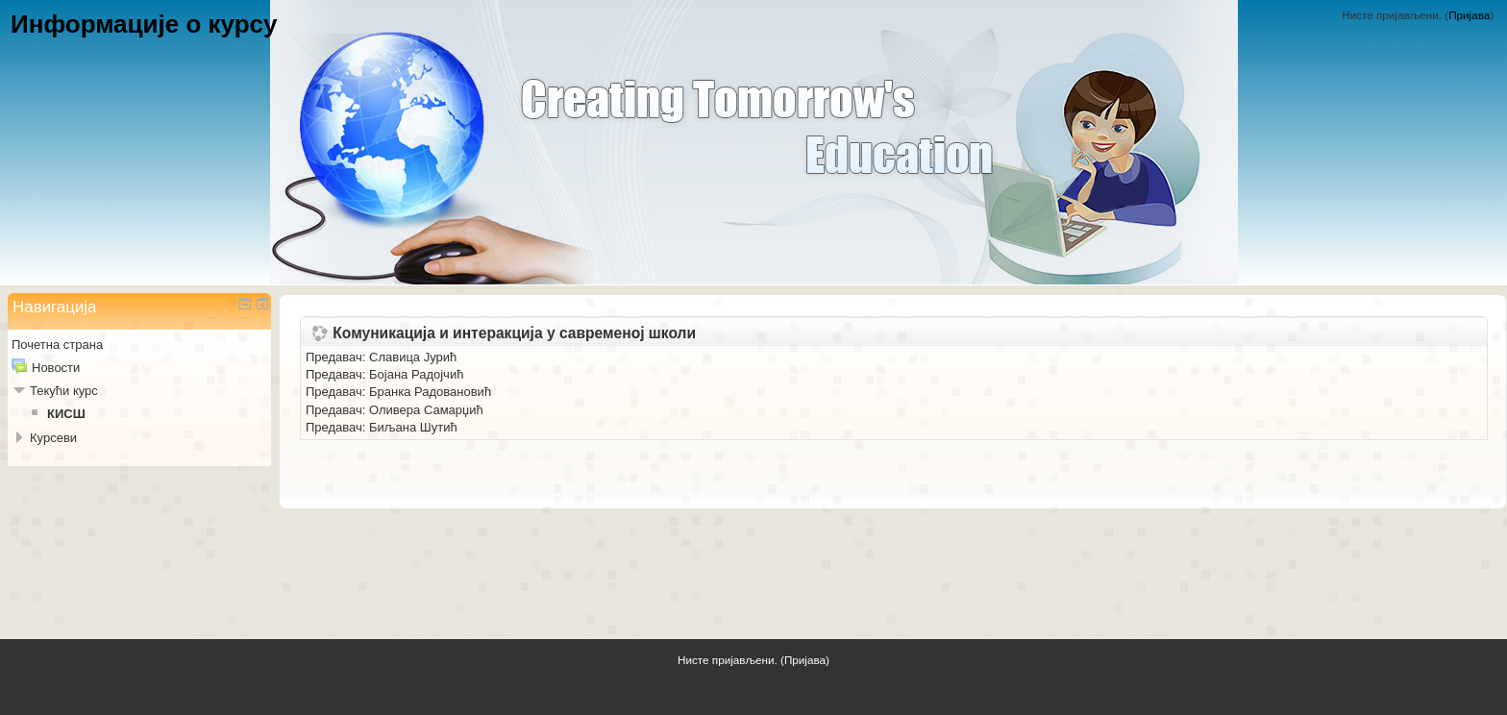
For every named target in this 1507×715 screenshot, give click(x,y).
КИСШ (66, 414)
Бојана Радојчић (416, 374)
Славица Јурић (413, 357)
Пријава (1469, 15)
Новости (56, 367)
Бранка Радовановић (430, 391)
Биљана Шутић (413, 427)
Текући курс (64, 390)
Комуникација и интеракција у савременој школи (514, 333)
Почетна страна (57, 344)
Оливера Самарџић (426, 410)
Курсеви (53, 438)
